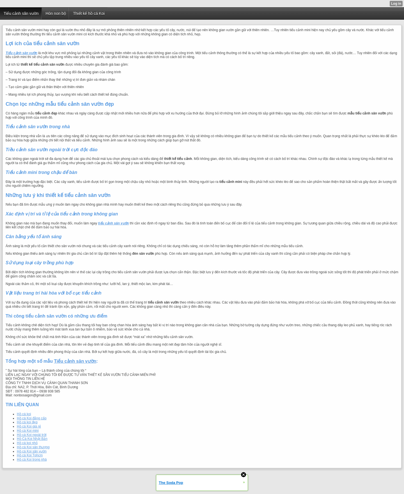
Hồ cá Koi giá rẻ (29, 426)
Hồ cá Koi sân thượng (33, 447)
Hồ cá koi (24, 414)
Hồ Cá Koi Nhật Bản (32, 439)
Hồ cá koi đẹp (27, 422)
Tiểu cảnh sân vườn (75, 361)
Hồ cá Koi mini (28, 431)
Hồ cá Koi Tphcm (30, 455)
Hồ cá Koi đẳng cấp (32, 418)
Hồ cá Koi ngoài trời (31, 435)
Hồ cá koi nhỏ (27, 443)
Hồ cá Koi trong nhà (32, 459)
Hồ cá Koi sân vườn (32, 451)
